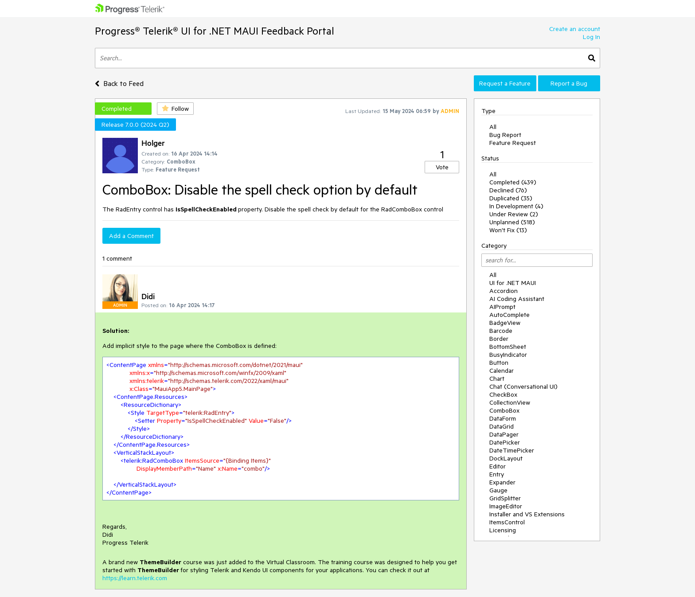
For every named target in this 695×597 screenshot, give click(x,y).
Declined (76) (508, 190)
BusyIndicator (508, 355)
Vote (442, 167)
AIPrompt (502, 307)
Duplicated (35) (510, 198)
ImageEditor (505, 506)
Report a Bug (569, 83)
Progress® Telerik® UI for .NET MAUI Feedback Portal (214, 30)
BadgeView (504, 323)
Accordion (503, 291)
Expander (502, 482)
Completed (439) (512, 182)
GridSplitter (505, 498)
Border (498, 339)
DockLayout (506, 458)
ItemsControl (507, 522)
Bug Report (505, 135)
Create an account (574, 29)
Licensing (502, 530)
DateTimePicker (511, 450)
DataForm (502, 418)
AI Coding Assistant (516, 299)
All (492, 127)
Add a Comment (131, 236)
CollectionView (509, 402)
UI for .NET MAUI (512, 283)
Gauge (498, 490)
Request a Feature (505, 83)
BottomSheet (507, 347)
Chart (496, 378)
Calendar (501, 371)
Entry (496, 474)
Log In (591, 37)
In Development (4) (516, 206)
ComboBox (504, 410)
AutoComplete (509, 315)
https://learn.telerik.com (134, 578)
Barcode (500, 331)
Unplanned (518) (512, 222)
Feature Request (512, 143)
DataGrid (501, 426)
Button (498, 363)
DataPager (504, 434)
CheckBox (503, 394)
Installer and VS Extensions (527, 514)
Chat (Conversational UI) (523, 386)
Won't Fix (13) (508, 230)
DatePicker (504, 442)
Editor (497, 466)
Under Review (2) (513, 214)
